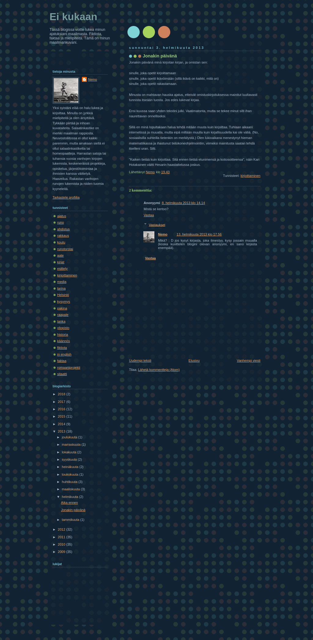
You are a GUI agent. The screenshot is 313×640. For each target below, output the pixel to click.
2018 (62, 394)
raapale (62, 314)
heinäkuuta (70, 467)
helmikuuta (70, 497)
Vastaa (149, 215)
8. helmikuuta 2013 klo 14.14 (183, 203)
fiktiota (62, 347)
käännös (63, 341)
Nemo (163, 234)
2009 (62, 552)
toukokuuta (70, 474)
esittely (62, 268)
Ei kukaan (73, 16)
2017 (62, 402)
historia (62, 334)
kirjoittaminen (250, 175)
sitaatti (62, 374)
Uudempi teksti (140, 360)
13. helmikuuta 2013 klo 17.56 (199, 234)
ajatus (61, 216)
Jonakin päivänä (73, 510)
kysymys (63, 301)
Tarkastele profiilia (66, 197)
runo (60, 222)
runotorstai (65, 249)
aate (60, 255)
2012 (62, 529)
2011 (62, 537)
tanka (61, 321)
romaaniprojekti (68, 367)
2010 (62, 544)
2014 (62, 424)
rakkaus (63, 235)
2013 (62, 431)
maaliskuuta (71, 489)
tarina (61, 288)
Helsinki (63, 295)
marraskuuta (71, 444)
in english (64, 354)
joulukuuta (70, 437)
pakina (62, 308)
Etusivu (194, 360)
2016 (62, 409)
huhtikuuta (70, 482)
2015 (62, 416)
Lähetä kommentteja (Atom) (159, 369)
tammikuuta (71, 519)
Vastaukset (157, 224)
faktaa (61, 361)
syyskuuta (70, 459)
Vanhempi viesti (248, 360)
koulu (61, 242)
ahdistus (63, 229)
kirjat (60, 262)
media (61, 281)
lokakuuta (69, 452)
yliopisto (63, 328)
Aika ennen (69, 502)
